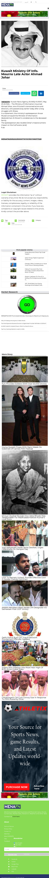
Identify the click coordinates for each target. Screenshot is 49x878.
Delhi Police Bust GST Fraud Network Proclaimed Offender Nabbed (19, 638)
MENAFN (6, 102)
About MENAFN (9, 836)
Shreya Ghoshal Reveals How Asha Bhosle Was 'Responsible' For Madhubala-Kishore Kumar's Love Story (23, 517)
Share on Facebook (14, 93)
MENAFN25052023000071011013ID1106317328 (21, 139)
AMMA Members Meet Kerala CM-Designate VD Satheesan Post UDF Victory (24, 608)
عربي (26, 2)
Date (4, 88)
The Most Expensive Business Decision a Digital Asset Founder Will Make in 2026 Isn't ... (24, 323)
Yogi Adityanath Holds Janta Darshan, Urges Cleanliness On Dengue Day (22, 548)
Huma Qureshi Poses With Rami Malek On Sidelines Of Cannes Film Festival (22, 448)
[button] (31, 2)
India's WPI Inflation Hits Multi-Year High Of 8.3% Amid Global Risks (22, 668)
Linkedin (12, 869)
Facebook (12, 859)
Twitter (12, 861)
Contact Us (7, 831)
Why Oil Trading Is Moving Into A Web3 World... (13, 320)
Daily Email (13, 866)
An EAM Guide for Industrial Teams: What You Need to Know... (17, 326)
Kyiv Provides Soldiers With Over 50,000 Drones (24, 384)
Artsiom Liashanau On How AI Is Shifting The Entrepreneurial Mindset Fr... (35, 278)
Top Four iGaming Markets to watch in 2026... (13, 329)
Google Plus (13, 864)
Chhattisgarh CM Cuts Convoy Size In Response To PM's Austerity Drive (24, 698)
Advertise (7, 834)
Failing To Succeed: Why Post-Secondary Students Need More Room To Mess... (34, 270)
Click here (16, 816)
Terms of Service (9, 826)
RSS (11, 871)
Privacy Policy (8, 829)
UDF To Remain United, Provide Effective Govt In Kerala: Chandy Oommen (24, 578)
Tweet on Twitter (25, 93)
